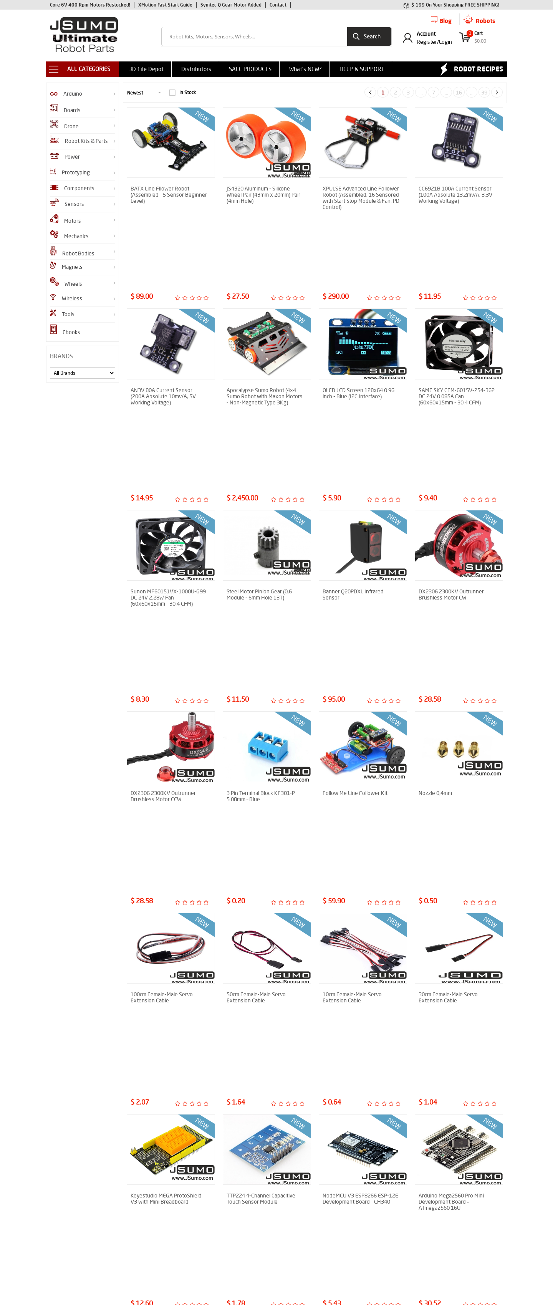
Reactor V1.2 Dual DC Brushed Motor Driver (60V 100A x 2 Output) (358, 961)
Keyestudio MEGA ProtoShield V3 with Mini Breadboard (166, 830)
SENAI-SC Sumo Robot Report (158, 1239)
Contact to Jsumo (221, 1256)
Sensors (67, 203)
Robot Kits (61, 1187)
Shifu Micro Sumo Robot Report (159, 1204)
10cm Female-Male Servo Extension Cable (352, 702)
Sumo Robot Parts (222, 1187)
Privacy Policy (217, 1222)
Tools (62, 314)
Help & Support (219, 1233)
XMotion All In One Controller (80, 1222)
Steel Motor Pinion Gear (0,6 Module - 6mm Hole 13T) (259, 447)
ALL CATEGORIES (88, 69)
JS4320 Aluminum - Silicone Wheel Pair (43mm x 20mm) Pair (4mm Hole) (263, 194)
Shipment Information (226, 1210)
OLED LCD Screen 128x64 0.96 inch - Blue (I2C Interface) (358, 319)
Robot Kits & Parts (79, 140)
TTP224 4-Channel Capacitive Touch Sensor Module (261, 830)
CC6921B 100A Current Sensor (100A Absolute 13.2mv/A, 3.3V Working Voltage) (455, 194)
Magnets (66, 266)
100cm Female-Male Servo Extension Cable (162, 702)
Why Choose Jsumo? (224, 1199)
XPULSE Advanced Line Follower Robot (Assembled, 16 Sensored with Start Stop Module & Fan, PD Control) (361, 197)
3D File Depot (146, 69)
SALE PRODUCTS (250, 69)
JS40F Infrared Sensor (72, 1176)
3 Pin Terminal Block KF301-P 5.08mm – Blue (261, 575)
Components (72, 188)
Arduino (66, 93)
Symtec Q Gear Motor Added (231, 5)
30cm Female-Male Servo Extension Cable (448, 702)
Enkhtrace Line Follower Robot (158, 1176)
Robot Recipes (478, 69)
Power (65, 156)
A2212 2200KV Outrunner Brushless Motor (257, 958)
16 (459, 92)
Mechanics (69, 235)
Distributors (196, 69)
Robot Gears (62, 1210)
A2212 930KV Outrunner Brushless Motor (160, 958)
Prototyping (70, 172)
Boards (65, 109)
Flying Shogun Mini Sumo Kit (79, 1245)
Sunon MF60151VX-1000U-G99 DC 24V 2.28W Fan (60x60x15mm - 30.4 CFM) (168, 450)
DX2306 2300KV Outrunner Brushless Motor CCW (163, 575)
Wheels (66, 282)
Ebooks (65, 330)
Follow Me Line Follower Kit (355, 572)
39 (484, 92)
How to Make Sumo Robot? (154, 1216)
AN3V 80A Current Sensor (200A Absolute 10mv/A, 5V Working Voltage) (163, 322)
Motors (65, 219)
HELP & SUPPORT (361, 69)
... (421, 92)
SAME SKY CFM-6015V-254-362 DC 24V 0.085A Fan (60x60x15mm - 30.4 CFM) (457, 322)
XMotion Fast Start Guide (165, 5)
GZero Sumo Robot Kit (73, 1233)
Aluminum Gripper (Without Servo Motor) (354, 1085)
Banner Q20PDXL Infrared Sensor (353, 447)
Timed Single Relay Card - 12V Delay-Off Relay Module (262, 1085)
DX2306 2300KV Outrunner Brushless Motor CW (451, 447)
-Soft (276, 1295)
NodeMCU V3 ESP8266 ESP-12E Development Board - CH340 (360, 830)
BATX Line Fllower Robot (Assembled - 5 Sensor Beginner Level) (169, 194)
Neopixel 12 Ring (439, 1082)
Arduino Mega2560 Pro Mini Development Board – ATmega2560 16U (451, 833)
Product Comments (223, 1176)
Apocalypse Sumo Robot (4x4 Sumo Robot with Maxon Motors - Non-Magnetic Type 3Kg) (265, 322)
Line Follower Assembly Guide (158, 1227)
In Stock (182, 92)
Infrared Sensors (67, 1199)
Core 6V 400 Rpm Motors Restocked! (90, 5)
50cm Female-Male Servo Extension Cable (256, 702)
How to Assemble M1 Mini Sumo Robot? (160, 1190)
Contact (278, 5)
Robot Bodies (72, 251)
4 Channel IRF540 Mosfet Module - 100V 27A (160, 1085)
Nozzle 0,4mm (435, 572)
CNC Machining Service (227, 1245)
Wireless (66, 298)
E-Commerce (296, 1295)
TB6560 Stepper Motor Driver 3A (453, 958)
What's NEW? (305, 69)
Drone (64, 125)
